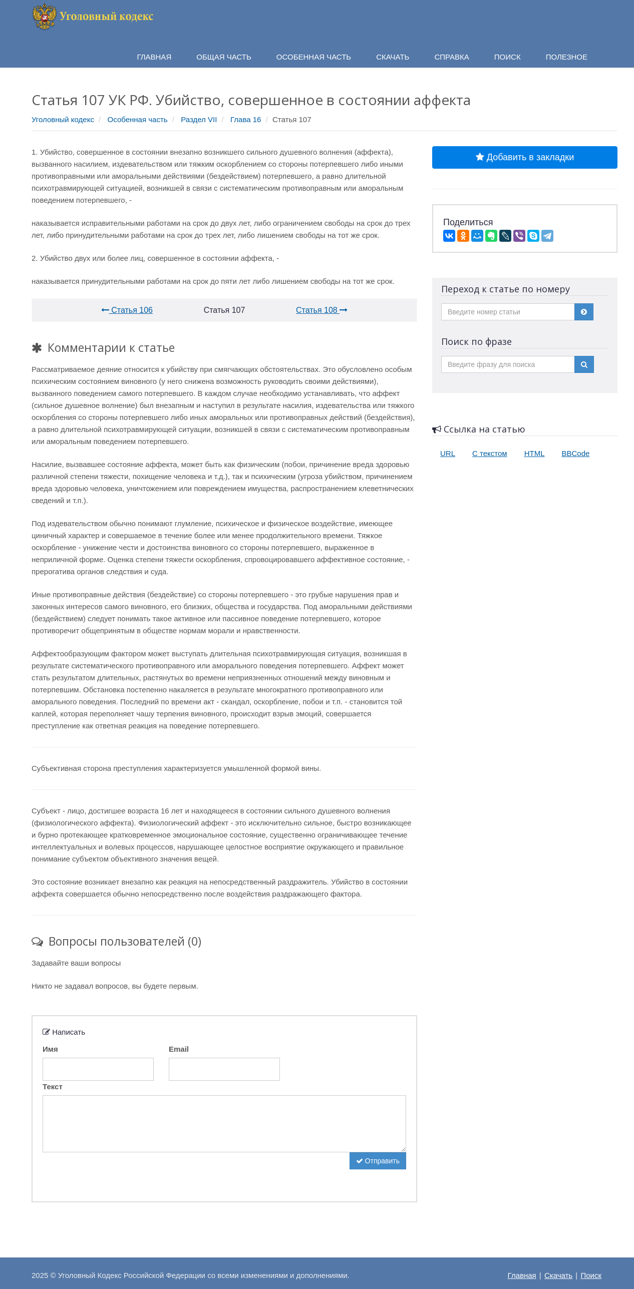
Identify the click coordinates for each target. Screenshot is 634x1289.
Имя (50, 1049)
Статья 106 (127, 310)
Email (179, 1049)
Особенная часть (138, 119)
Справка (451, 57)
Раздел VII (199, 119)
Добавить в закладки (525, 157)
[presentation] (119, 1171)
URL (447, 453)
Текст (53, 1086)
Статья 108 (322, 310)
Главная (522, 1275)
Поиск (590, 1275)
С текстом (489, 453)
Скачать (558, 1275)
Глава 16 (245, 119)
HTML (534, 453)
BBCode (576, 453)
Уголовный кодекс (63, 119)
